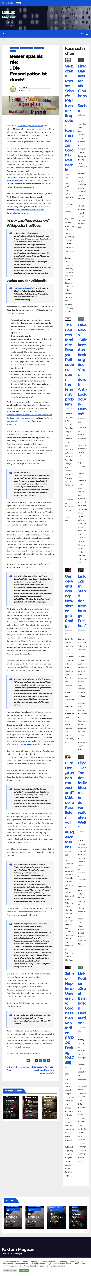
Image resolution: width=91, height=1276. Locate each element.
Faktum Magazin (18, 1249)
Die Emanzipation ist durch (30, 126)
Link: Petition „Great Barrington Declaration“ (82, 998)
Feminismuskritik (26, 48)
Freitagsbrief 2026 (11, 1210)
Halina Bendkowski (23, 288)
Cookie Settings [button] (10, 1270)
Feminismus (14, 48)
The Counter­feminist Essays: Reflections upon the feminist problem (69, 365)
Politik (13, 51)
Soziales (75, 1210)
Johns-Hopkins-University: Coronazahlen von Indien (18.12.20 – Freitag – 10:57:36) (69, 1018)
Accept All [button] (24, 1270)
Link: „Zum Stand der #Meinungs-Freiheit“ (82, 601)
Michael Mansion (28, 1112)
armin (25, 88)
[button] (82, 34)
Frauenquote (38, 48)
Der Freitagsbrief (13, 1206)
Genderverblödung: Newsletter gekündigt (69, 601)
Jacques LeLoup (9, 1112)
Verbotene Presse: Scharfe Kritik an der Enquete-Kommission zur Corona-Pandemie (69, 118)
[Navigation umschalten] (86, 34)
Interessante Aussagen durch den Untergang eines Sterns (43, 1070)
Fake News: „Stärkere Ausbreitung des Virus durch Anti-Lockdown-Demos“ (82, 370)
